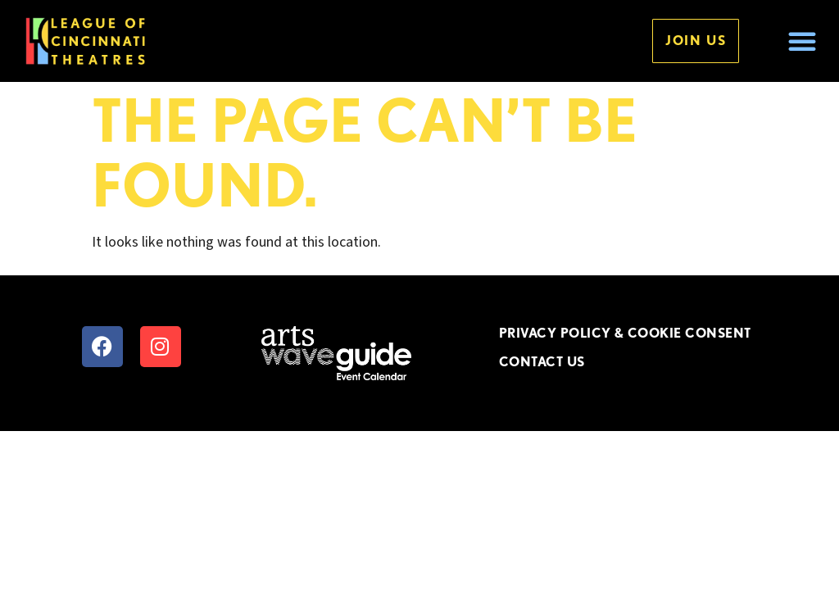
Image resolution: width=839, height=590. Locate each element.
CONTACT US (542, 361)
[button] (802, 41)
